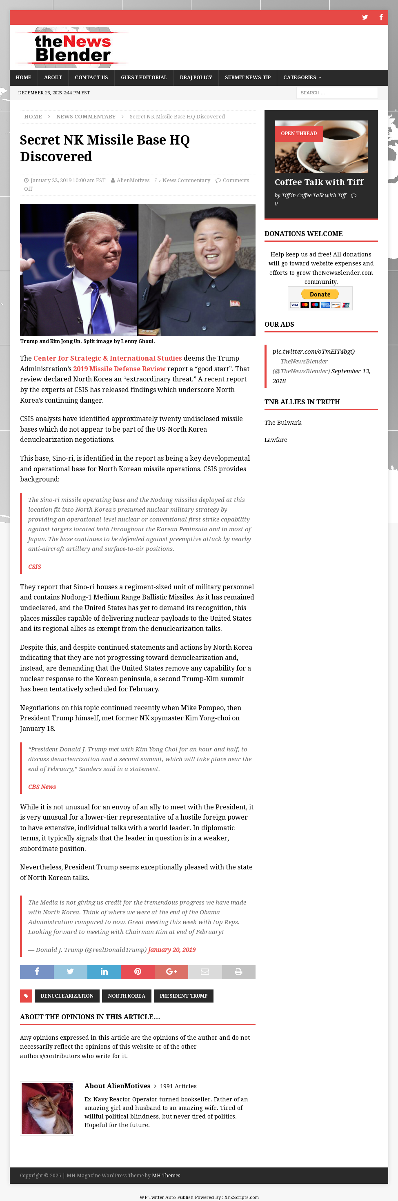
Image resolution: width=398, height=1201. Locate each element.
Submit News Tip (248, 77)
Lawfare (276, 440)
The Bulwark (283, 422)
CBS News (42, 786)
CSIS (34, 566)
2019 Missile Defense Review (120, 368)
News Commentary (186, 180)
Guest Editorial (144, 77)
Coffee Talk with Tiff (319, 182)
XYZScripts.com (242, 1197)
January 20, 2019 (172, 949)
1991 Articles (178, 1086)
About (53, 77)
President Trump (183, 996)
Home (23, 77)
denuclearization (67, 996)
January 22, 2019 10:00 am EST (68, 180)
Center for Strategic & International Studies (107, 358)
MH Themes (166, 1176)
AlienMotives (133, 180)
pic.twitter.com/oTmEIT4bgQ (314, 351)
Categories (299, 77)
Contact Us (91, 77)
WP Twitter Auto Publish (166, 1197)
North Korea (126, 996)
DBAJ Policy (196, 77)
